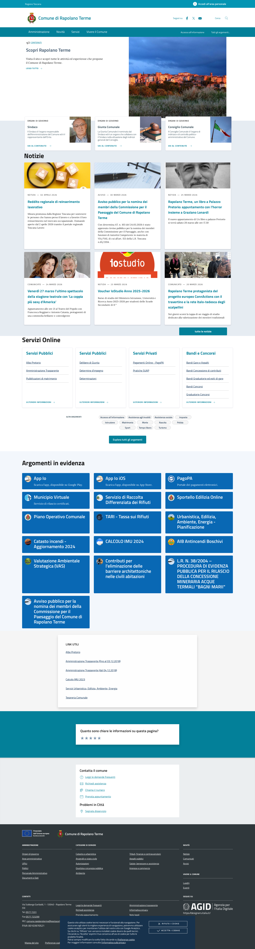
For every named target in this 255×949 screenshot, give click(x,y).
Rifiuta (168, 923)
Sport (127, 427)
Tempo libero (145, 427)
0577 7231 (31, 912)
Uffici (24, 863)
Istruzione (110, 422)
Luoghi (186, 883)
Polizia (180, 422)
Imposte (183, 417)
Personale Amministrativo (34, 873)
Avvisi (186, 863)
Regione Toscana (33, 4)
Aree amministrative (32, 858)
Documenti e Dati (30, 878)
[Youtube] (198, 18)
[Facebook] (185, 18)
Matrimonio (127, 422)
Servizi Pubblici (39, 353)
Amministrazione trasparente (143, 905)
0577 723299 (32, 916)
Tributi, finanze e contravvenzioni (145, 854)
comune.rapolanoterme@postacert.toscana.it (48, 921)
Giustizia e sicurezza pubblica (89, 868)
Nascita (162, 422)
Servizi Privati (145, 353)
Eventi (186, 888)
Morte (145, 422)
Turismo (163, 427)
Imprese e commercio (139, 868)
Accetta (168, 930)
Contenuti (36, 42)
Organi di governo (30, 854)
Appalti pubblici (136, 858)
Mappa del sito (32, 943)
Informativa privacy (138, 910)
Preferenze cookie (126, 939)
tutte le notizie (203, 331)
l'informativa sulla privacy (113, 942)
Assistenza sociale (163, 417)
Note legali (134, 915)
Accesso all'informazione (192, 32)
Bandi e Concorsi (200, 353)
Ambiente (80, 873)
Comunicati (188, 858)
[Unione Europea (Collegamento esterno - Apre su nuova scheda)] (36, 834)
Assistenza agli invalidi (139, 417)
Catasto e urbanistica (86, 854)
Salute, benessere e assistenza (144, 863)
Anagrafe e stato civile (86, 858)
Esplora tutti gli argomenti (127, 440)
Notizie (186, 854)
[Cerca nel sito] (226, 18)
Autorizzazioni (82, 863)
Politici (25, 868)
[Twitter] (192, 18)
